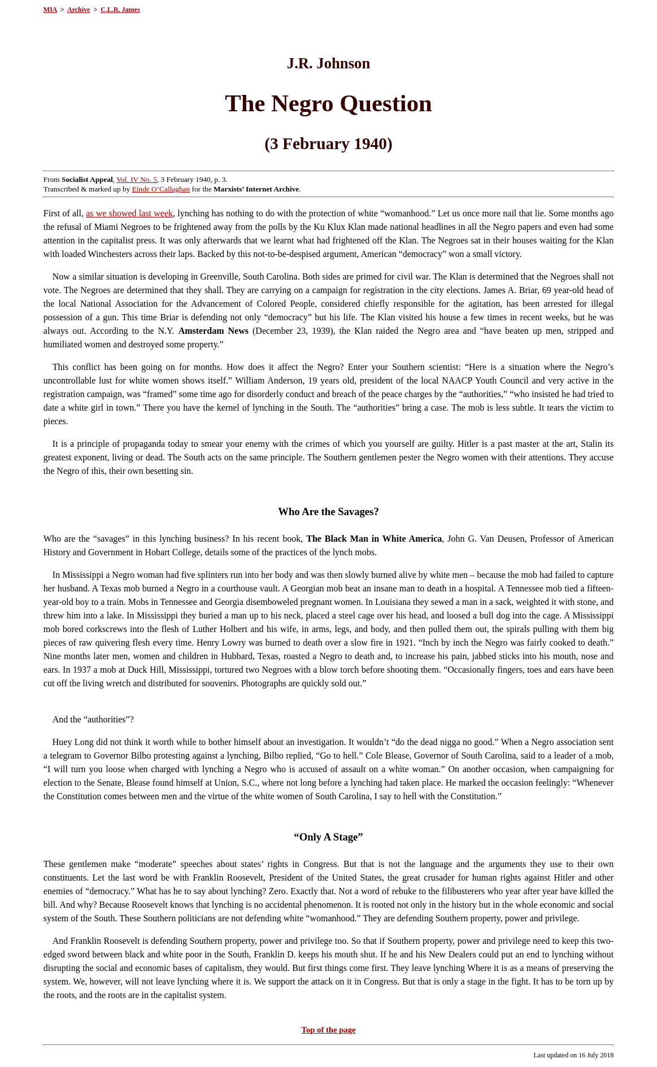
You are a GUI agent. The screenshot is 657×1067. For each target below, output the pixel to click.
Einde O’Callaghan (161, 189)
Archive (78, 10)
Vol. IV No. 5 (136, 179)
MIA (50, 10)
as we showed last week (129, 213)
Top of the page (329, 1029)
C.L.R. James (120, 10)
